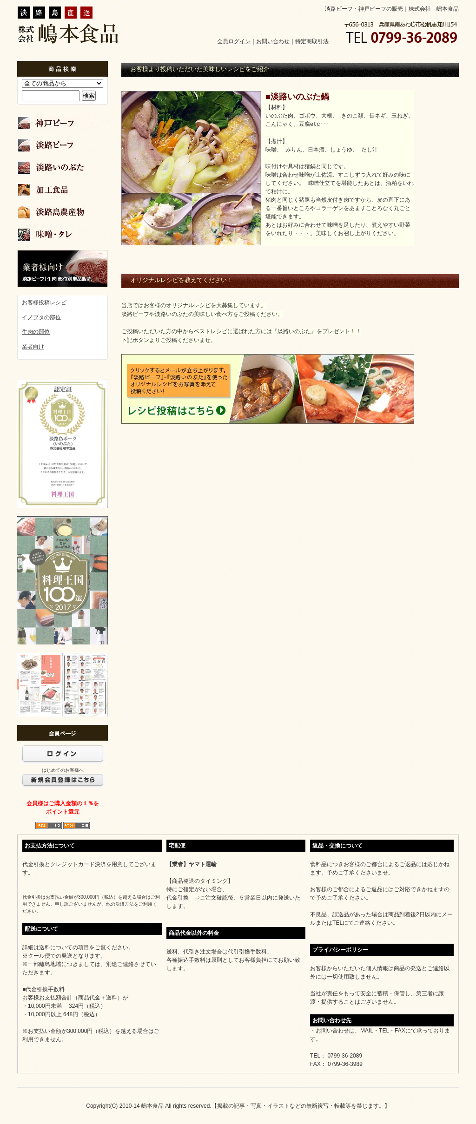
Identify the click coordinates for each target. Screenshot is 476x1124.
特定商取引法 (312, 41)
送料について (56, 947)
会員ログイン (234, 41)
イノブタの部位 (41, 317)
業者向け (33, 346)
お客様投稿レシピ (44, 302)
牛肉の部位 (36, 332)
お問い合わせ (273, 41)
